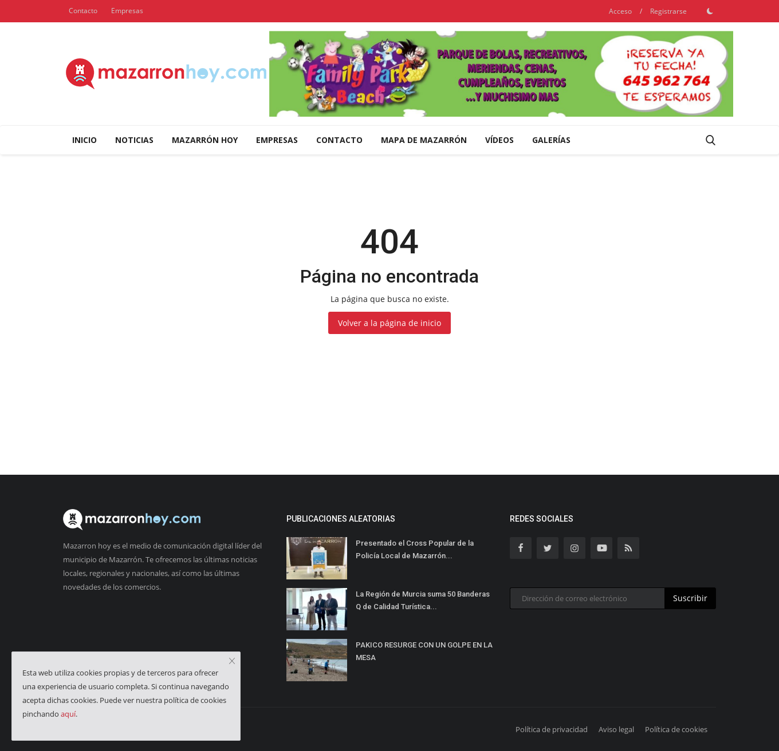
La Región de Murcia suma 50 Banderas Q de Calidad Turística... (423, 600)
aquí (68, 714)
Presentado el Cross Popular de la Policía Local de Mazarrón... (415, 549)
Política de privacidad (552, 729)
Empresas (127, 10)
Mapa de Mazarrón (424, 139)
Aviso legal (616, 729)
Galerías (551, 139)
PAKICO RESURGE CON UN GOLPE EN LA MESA (424, 651)
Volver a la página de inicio (389, 322)
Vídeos (499, 139)
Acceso (620, 11)
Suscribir (690, 598)
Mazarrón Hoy (205, 139)
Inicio (84, 139)
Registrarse (668, 11)
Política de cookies (676, 729)
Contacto (83, 10)
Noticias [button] (134, 139)
